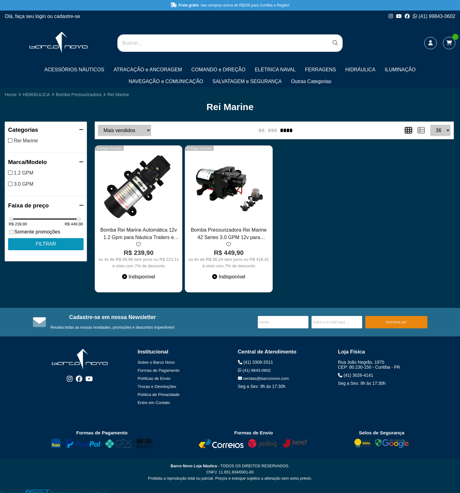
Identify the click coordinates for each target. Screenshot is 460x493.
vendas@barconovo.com (263, 378)
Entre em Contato (154, 402)
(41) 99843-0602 (434, 16)
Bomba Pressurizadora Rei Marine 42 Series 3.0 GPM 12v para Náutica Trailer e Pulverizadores (229, 234)
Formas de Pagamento (159, 370)
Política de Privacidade (159, 394)
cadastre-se (67, 16)
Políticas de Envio (154, 378)
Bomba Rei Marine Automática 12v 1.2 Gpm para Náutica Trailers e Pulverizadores (138, 234)
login (41, 16)
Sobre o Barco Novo (156, 362)
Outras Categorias (311, 81)
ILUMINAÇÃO (400, 69)
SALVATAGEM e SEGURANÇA (247, 81)
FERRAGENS (320, 69)
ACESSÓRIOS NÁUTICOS (74, 69)
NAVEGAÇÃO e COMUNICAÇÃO (166, 81)
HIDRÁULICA (360, 69)
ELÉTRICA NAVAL (275, 69)
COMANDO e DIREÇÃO (218, 69)
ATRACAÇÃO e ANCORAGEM (148, 69)
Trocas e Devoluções (157, 386)
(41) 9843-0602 (254, 370)
